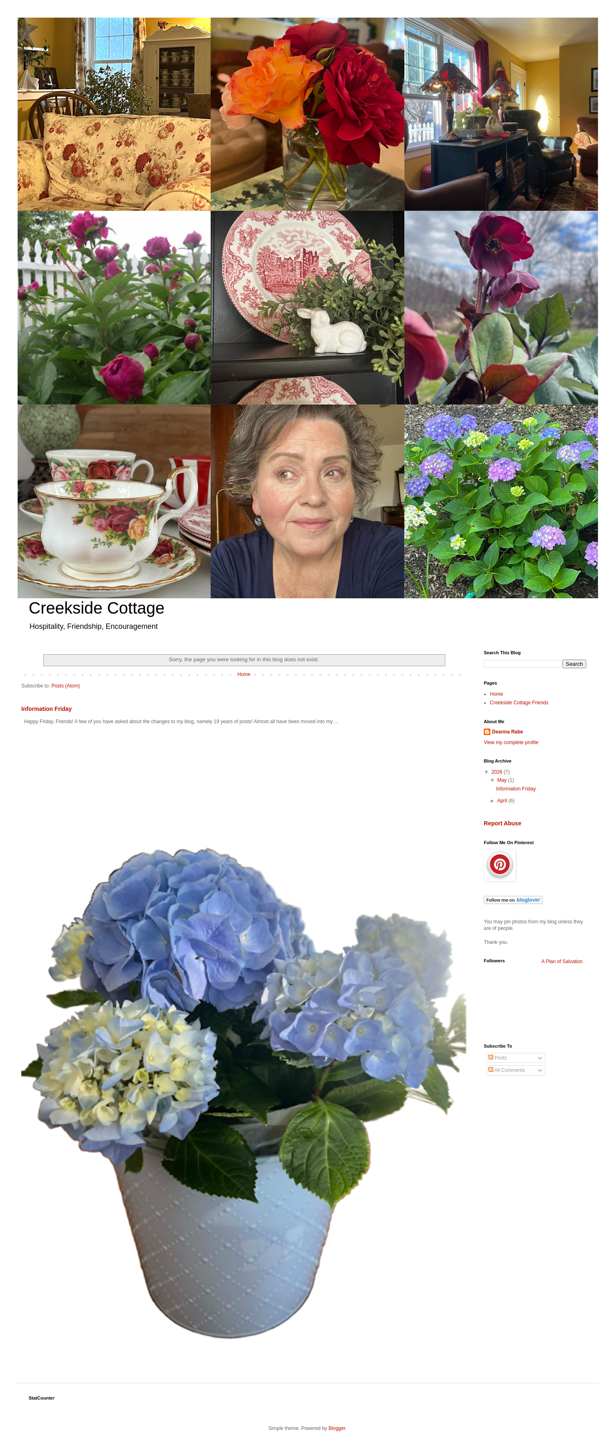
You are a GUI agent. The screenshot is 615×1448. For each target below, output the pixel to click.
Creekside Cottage (96, 608)
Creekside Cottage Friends (519, 703)
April (502, 801)
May (502, 780)
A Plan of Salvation (562, 961)
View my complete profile (511, 742)
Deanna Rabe (507, 732)
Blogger (336, 1428)
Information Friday (46, 709)
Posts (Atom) (65, 686)
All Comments (506, 1070)
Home (244, 674)
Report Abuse (502, 823)
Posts (497, 1058)
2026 (498, 772)
